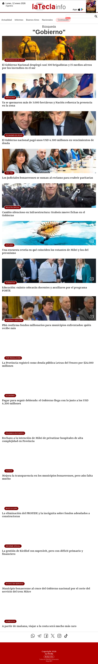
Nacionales (47, 20)
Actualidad (6, 20)
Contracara (64, 19)
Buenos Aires (32, 20)
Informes (19, 20)
